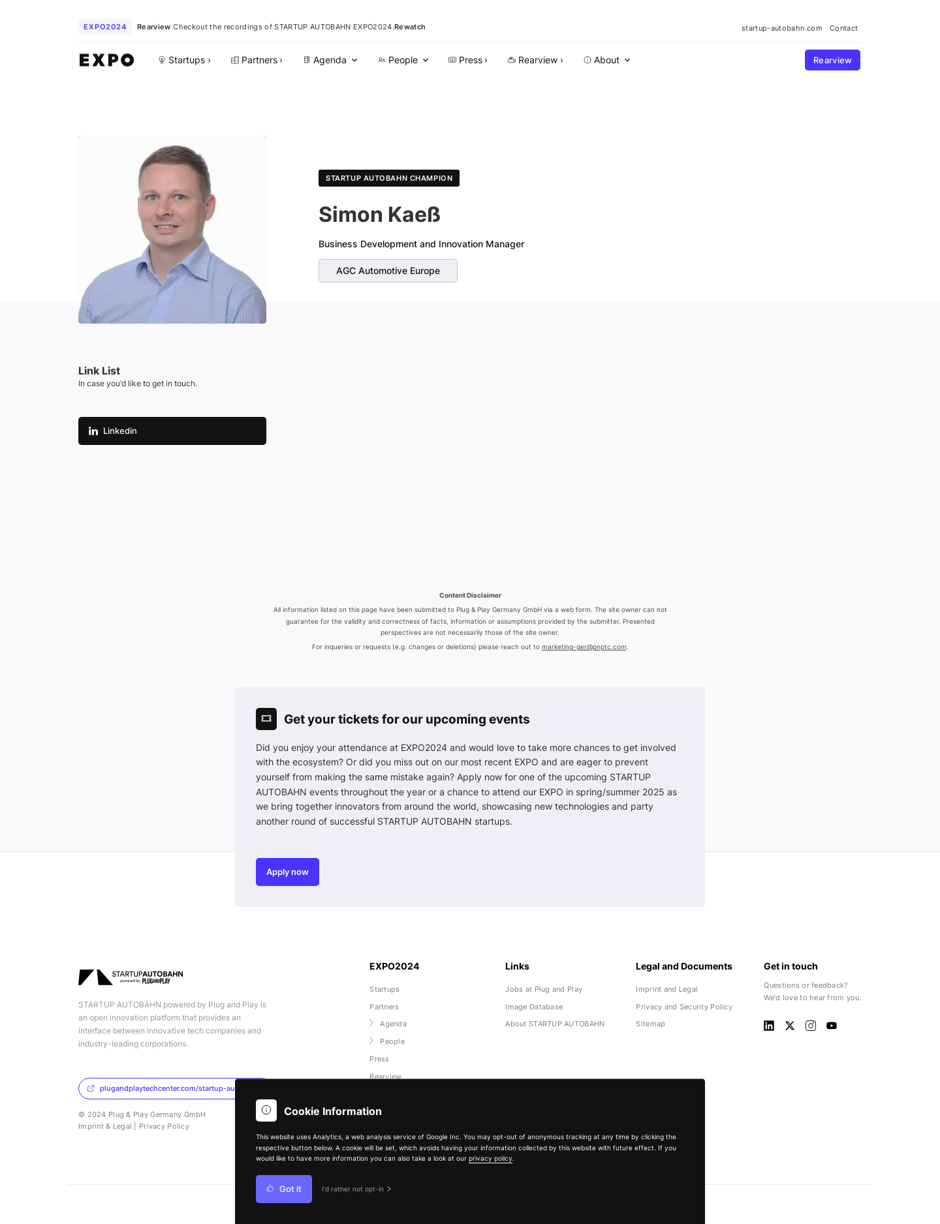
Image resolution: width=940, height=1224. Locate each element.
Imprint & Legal (105, 1126)
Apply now (287, 872)
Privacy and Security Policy (684, 1006)
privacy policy (490, 1158)
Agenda (388, 1023)
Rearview (833, 60)
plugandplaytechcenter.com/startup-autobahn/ (174, 1088)
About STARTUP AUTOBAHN (554, 1023)
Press (379, 1058)
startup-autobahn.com (782, 28)
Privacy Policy (164, 1126)
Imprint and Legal (667, 989)
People (387, 1041)
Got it (284, 1189)
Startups (384, 989)
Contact (844, 28)
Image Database (534, 1006)
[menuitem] (329, 60)
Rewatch (410, 26)
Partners (384, 1006)
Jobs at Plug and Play (543, 989)
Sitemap (650, 1023)
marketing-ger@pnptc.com (584, 647)
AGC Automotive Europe (388, 271)
